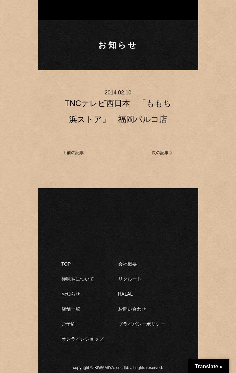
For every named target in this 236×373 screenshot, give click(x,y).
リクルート (130, 279)
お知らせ (70, 294)
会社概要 (127, 264)
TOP (66, 264)
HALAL (125, 294)
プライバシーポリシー (141, 324)
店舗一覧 (70, 309)
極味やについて (77, 279)
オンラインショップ (82, 339)
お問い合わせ (132, 309)
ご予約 (68, 324)
